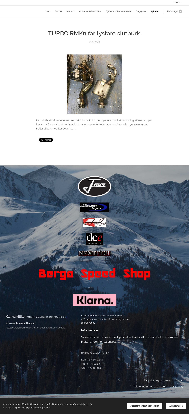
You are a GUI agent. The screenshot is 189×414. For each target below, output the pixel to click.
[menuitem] (48, 11)
